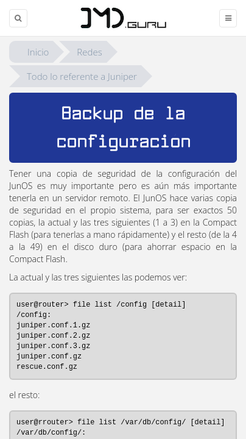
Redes (89, 52)
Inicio (38, 52)
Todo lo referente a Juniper (82, 76)
